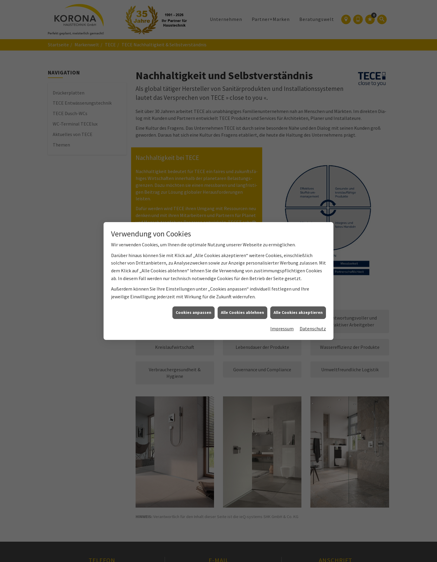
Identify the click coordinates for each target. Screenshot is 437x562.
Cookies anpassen (193, 308)
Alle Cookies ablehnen (242, 308)
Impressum (282, 324)
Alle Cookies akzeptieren (298, 308)
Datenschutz (313, 324)
